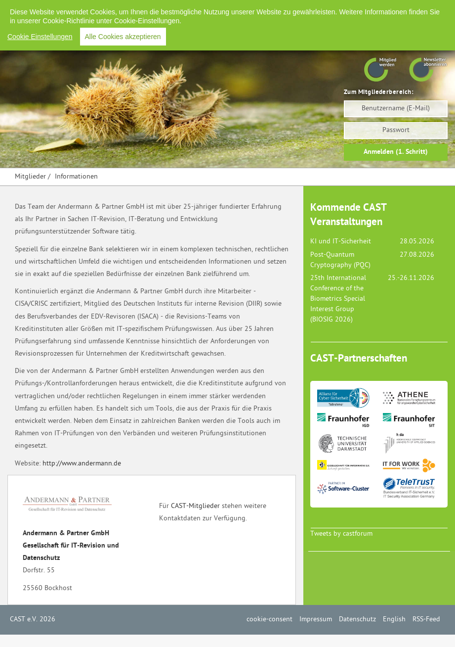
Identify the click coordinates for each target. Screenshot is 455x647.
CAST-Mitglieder (195, 506)
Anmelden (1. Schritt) (396, 152)
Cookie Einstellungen (40, 37)
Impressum (315, 619)
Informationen (76, 177)
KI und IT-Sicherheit (340, 241)
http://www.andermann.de (81, 463)
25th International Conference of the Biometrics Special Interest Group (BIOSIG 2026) (338, 299)
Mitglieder (30, 177)
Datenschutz (357, 619)
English (394, 619)
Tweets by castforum (341, 534)
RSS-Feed (426, 619)
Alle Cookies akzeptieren (123, 37)
